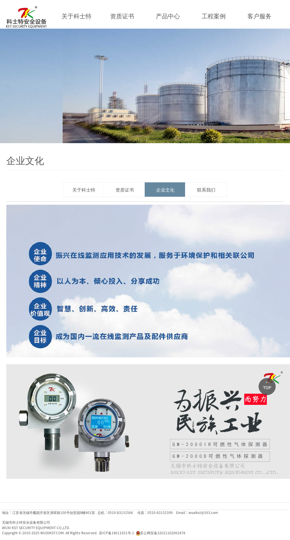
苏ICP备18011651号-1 (116, 532)
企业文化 (165, 189)
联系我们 (206, 189)
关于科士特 (76, 15)
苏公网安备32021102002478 (162, 532)
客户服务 (259, 15)
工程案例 (214, 15)
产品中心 (168, 15)
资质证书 (122, 15)
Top (267, 386)
